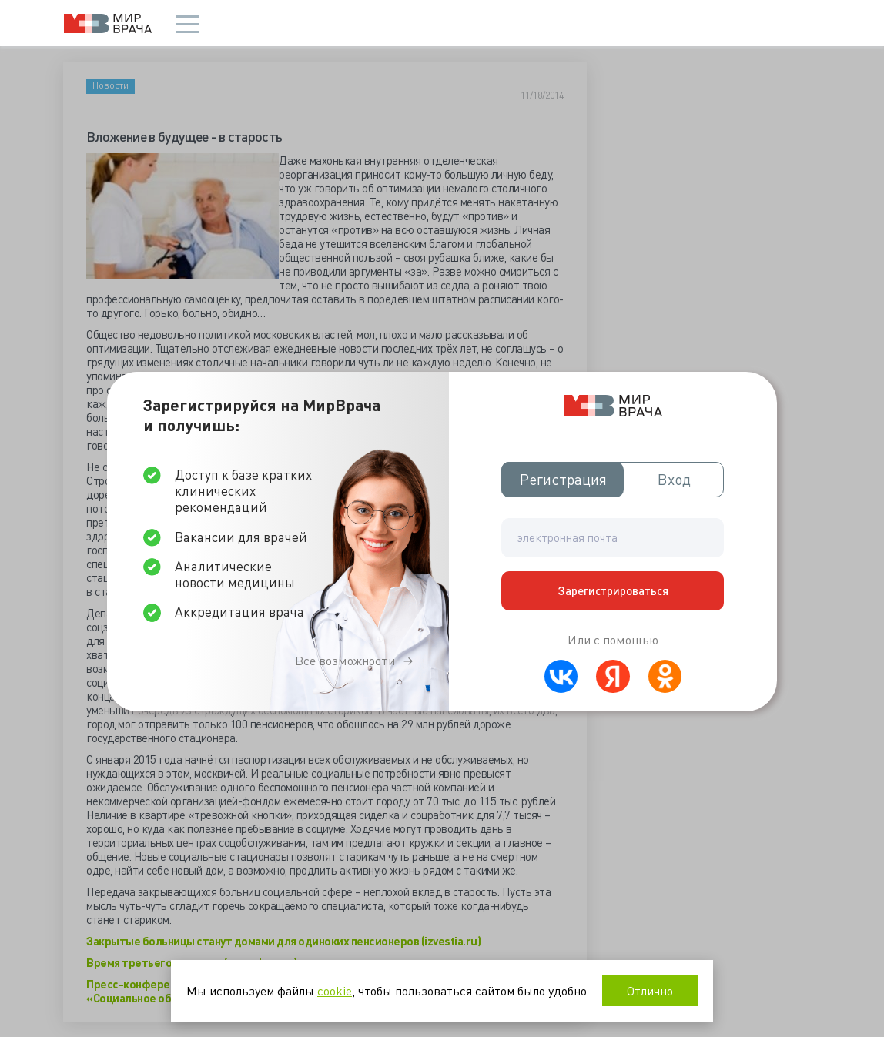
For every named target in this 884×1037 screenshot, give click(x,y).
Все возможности (345, 660)
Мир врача (108, 23)
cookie (334, 990)
